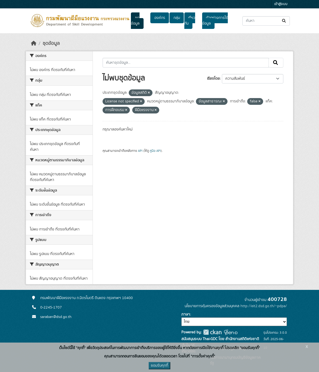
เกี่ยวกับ (189, 20)
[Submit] (284, 21)
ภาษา (185, 314)
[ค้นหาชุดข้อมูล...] (266, 21)
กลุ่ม (177, 18)
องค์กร (159, 18)
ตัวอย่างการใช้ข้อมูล (215, 20)
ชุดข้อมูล (135, 20)
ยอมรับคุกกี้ (159, 365)
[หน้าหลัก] (33, 43)
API (140, 150)
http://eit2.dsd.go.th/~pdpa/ (263, 306)
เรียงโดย (213, 78)
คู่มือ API (155, 150)
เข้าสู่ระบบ (280, 4)
